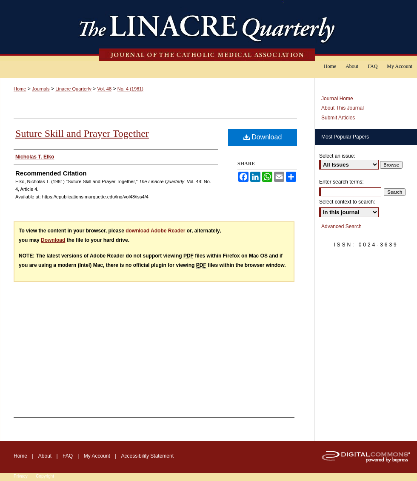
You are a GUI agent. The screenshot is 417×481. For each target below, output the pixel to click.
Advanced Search (341, 226)
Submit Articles (338, 118)
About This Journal (342, 108)
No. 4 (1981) (130, 88)
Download (262, 137)
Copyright (45, 476)
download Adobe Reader (155, 231)
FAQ (68, 456)
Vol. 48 (104, 88)
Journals (41, 88)
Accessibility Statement (147, 456)
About (44, 456)
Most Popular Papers (345, 137)
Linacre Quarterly (73, 88)
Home (20, 88)
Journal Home (337, 99)
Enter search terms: (341, 182)
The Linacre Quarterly (208, 30)
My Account (97, 456)
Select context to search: (347, 202)
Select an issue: (337, 156)
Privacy (21, 476)
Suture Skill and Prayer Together (82, 133)
